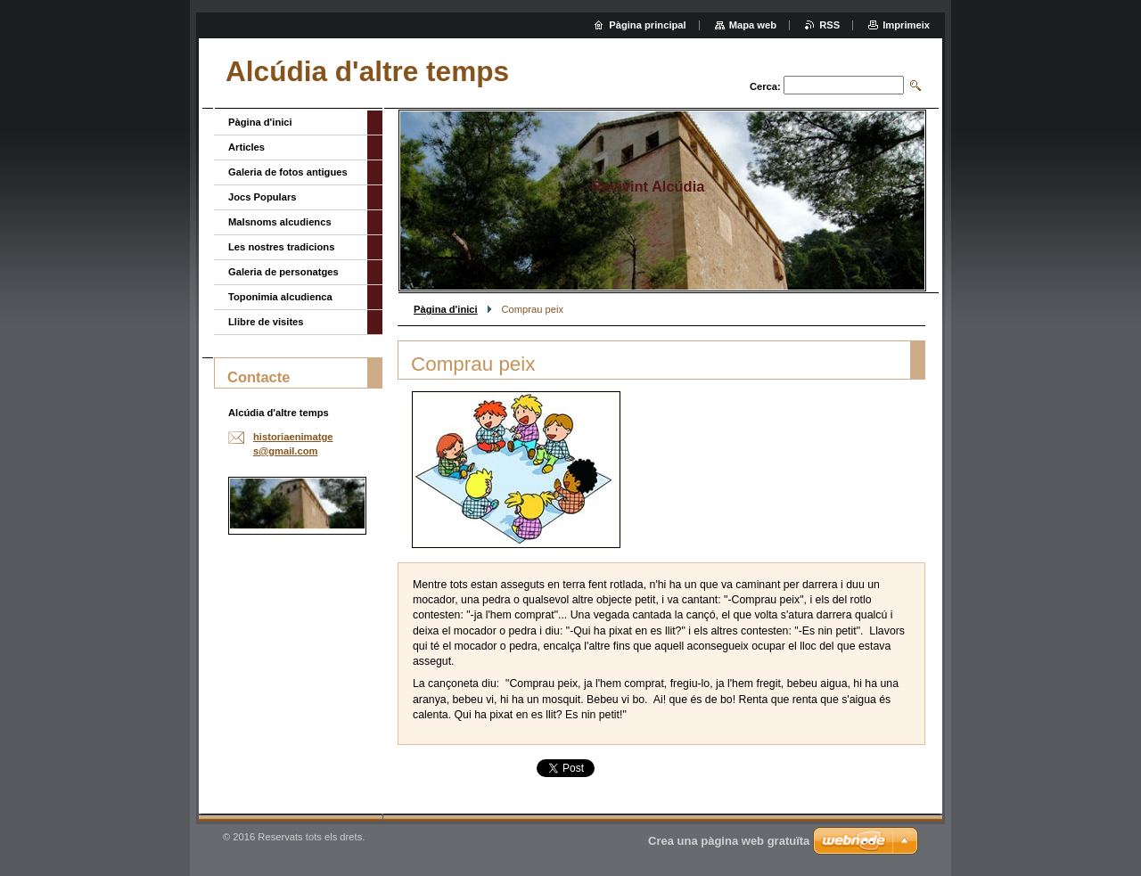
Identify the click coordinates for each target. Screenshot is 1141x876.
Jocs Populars (262, 197)
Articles (246, 147)
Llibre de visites (266, 321)
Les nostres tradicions (281, 247)
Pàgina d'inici (446, 309)
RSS (829, 25)
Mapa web (752, 25)
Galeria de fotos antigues (288, 172)
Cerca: (765, 86)
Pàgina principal (647, 25)
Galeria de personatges (283, 271)
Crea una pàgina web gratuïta (728, 840)
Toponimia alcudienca (280, 296)
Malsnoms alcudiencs (280, 222)
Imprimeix (906, 25)
